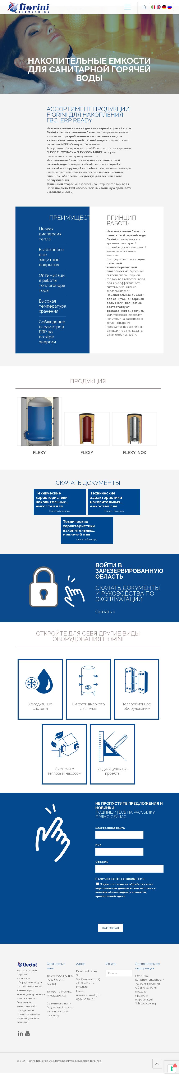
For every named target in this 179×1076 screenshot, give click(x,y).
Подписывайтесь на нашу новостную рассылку (60, 1014)
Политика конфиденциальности (119, 884)
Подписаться (108, 931)
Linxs (97, 1064)
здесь (120, 902)
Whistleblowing (145, 1006)
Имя (98, 850)
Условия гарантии (147, 987)
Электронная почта (110, 833)
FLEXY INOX (134, 454)
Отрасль (101, 867)
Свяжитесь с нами (59, 1006)
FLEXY (39, 454)
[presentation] (127, 913)
